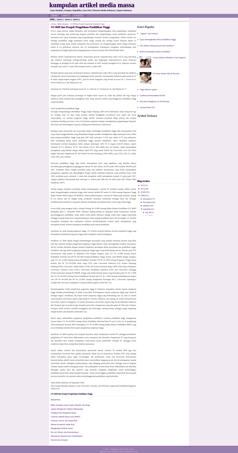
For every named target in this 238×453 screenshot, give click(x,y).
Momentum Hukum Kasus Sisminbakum (66, 436)
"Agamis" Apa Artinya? (149, 33)
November (147, 202)
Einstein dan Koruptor (59, 440)
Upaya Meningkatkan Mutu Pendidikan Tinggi (158, 39)
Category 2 (68, 19)
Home (55, 16)
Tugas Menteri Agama (148, 89)
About (66, 16)
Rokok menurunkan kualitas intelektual (155, 51)
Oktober (146, 206)
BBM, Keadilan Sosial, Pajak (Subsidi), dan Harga (70, 405)
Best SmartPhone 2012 (129, 452)
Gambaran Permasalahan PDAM (152, 95)
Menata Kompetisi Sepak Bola (62, 424)
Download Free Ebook (108, 452)
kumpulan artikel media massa (122, 449)
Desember (147, 199)
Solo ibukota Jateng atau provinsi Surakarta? (157, 46)
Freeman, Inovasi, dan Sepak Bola (64, 420)
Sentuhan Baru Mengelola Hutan (63, 413)
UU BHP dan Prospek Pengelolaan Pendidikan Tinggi (71, 394)
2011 (142, 189)
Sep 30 (148, 212)
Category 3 (76, 19)
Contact (78, 16)
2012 (142, 185)
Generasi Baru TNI (147, 107)
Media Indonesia (63, 24)
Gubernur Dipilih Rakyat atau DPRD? (65, 417)
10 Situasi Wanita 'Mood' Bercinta (166, 73)
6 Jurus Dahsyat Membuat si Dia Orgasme (169, 57)
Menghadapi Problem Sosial (62, 428)
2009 (142, 195)
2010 (142, 192)
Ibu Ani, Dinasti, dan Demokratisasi (65, 432)
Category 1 (60, 19)
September (147, 209)
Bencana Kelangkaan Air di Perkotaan (154, 101)
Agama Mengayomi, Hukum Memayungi (67, 409)
